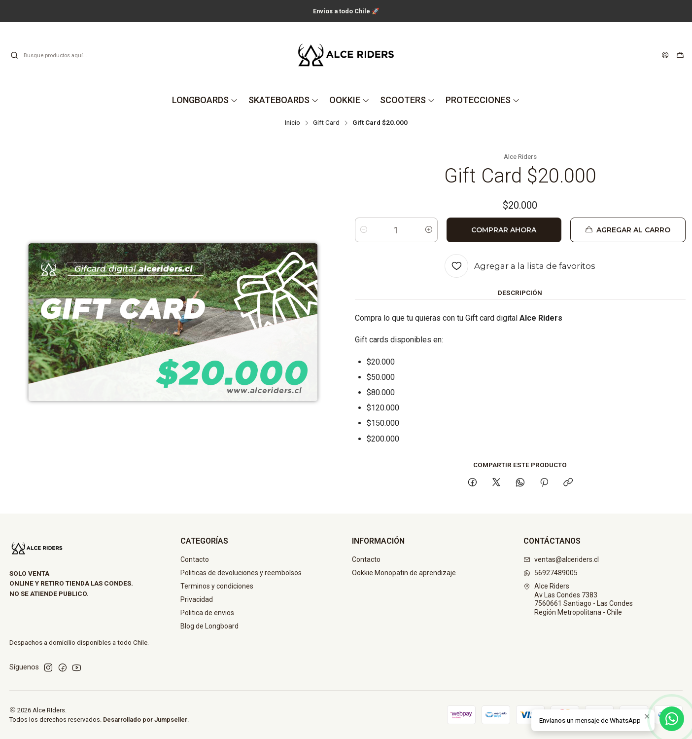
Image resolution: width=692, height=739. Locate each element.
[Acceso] (665, 55)
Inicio (292, 122)
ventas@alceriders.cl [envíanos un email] (561, 559)
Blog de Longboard (209, 626)
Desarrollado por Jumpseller (145, 719)
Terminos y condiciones (216, 586)
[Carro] (680, 55)
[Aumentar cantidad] (428, 230)
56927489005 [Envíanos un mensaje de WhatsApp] (550, 573)
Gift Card (326, 122)
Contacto (194, 559)
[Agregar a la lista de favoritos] (520, 266)
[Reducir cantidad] (363, 230)
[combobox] (60, 55)
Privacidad (196, 599)
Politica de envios (207, 613)
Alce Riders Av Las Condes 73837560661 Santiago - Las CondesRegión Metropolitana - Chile (578, 599)
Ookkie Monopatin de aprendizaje (404, 573)
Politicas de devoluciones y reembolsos (241, 573)
